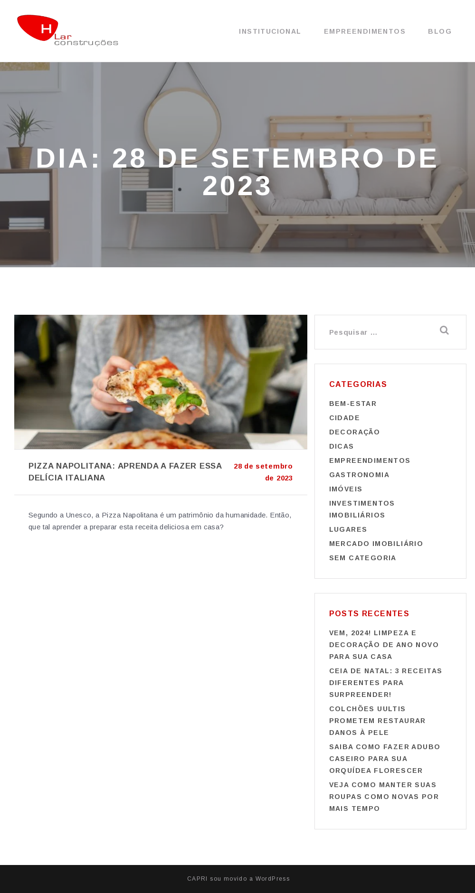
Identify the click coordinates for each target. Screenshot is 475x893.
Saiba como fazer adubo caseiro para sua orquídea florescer (385, 758)
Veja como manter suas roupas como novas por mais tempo (384, 796)
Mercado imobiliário (376, 543)
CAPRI (197, 878)
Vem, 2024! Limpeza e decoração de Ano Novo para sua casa (384, 644)
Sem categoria (363, 558)
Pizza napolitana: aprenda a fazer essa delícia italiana (125, 471)
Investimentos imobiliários (362, 509)
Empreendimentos (365, 31)
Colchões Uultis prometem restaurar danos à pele (377, 720)
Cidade (344, 418)
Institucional (270, 31)
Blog (440, 31)
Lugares (348, 529)
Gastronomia (359, 475)
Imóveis (346, 489)
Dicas (341, 446)
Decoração (354, 432)
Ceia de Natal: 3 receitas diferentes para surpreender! (386, 682)
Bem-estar (353, 403)
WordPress (273, 878)
